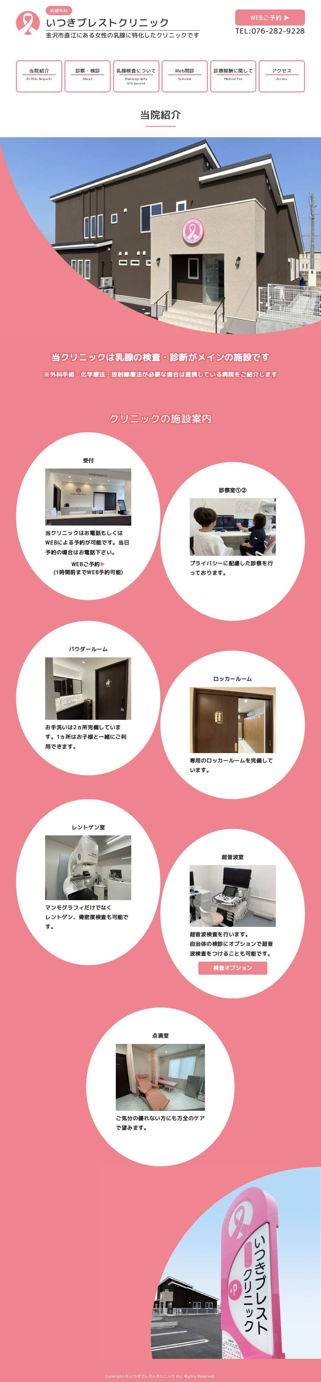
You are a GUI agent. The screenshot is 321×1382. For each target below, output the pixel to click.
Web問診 (184, 74)
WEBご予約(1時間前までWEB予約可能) (88, 568)
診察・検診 (87, 74)
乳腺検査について (136, 76)
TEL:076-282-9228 (270, 31)
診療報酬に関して (233, 74)
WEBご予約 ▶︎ (270, 17)
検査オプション (232, 968)
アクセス (281, 74)
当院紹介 (39, 74)
